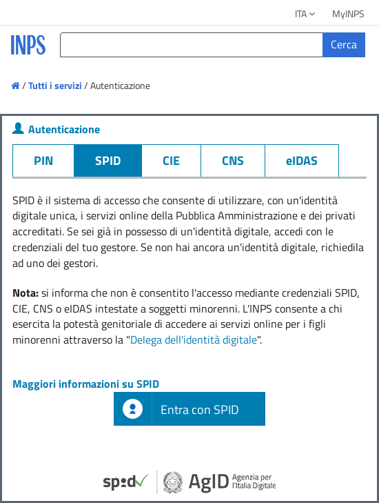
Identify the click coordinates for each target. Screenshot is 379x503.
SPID (108, 160)
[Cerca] (343, 44)
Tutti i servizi (55, 85)
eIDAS (302, 160)
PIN (43, 160)
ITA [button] (306, 13)
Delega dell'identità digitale (193, 339)
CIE (171, 160)
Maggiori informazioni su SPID (85, 383)
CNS (233, 160)
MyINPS (348, 13)
